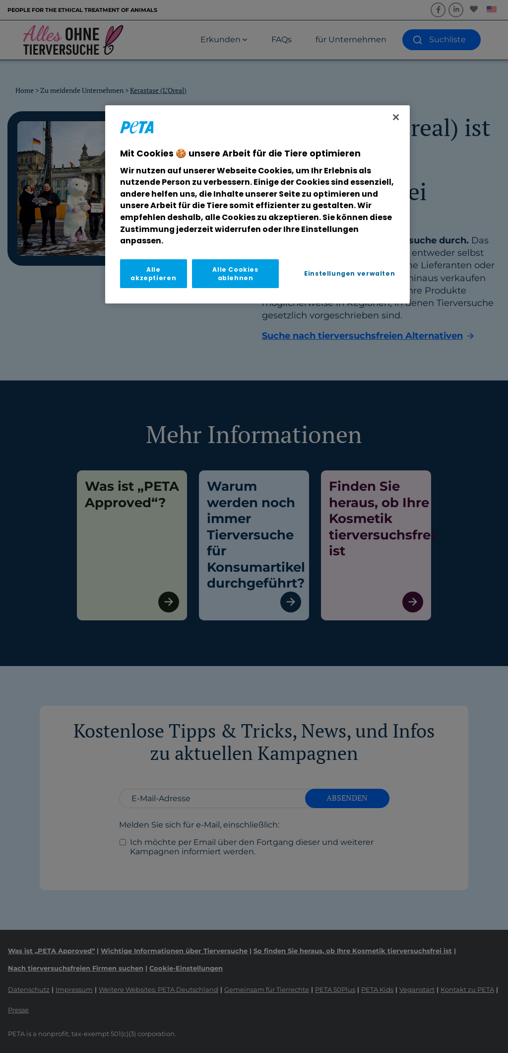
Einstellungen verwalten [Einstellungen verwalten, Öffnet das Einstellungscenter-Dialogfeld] (349, 273)
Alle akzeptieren (153, 273)
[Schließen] (396, 117)
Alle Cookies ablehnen (235, 273)
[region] (257, 204)
